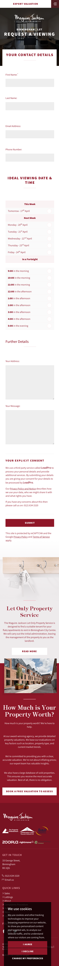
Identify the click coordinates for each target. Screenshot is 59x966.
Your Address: (13, 361)
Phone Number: (14, 149)
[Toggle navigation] (55, 3)
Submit (30, 522)
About (6, 900)
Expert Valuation (25, 3)
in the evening (18, 325)
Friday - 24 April (16, 252)
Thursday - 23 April (18, 245)
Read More (29, 651)
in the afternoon (20, 291)
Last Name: (11, 98)
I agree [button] (27, 944)
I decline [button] (28, 951)
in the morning (18, 271)
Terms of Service (41, 536)
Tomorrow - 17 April (19, 210)
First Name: (12, 74)
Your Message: (13, 405)
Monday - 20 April (18, 224)
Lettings (7, 897)
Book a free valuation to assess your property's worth (29, 792)
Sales (6, 893)
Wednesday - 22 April (20, 238)
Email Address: (13, 126)
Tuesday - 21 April (18, 231)
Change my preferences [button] (27, 958)
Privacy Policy (21, 536)
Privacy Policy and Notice (23, 488)
